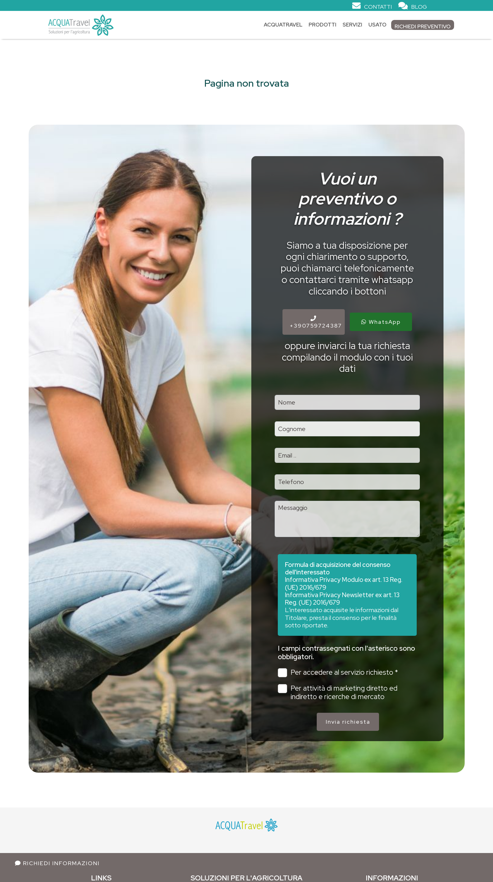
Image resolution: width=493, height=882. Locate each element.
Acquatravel (283, 24)
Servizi (352, 24)
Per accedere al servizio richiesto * (338, 672)
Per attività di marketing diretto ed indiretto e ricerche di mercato (337, 692)
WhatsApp (381, 321)
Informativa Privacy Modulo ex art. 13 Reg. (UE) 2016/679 (343, 583)
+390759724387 (316, 322)
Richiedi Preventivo (423, 26)
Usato (377, 24)
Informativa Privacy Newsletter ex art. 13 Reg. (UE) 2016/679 (342, 598)
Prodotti (322, 24)
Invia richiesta (348, 721)
